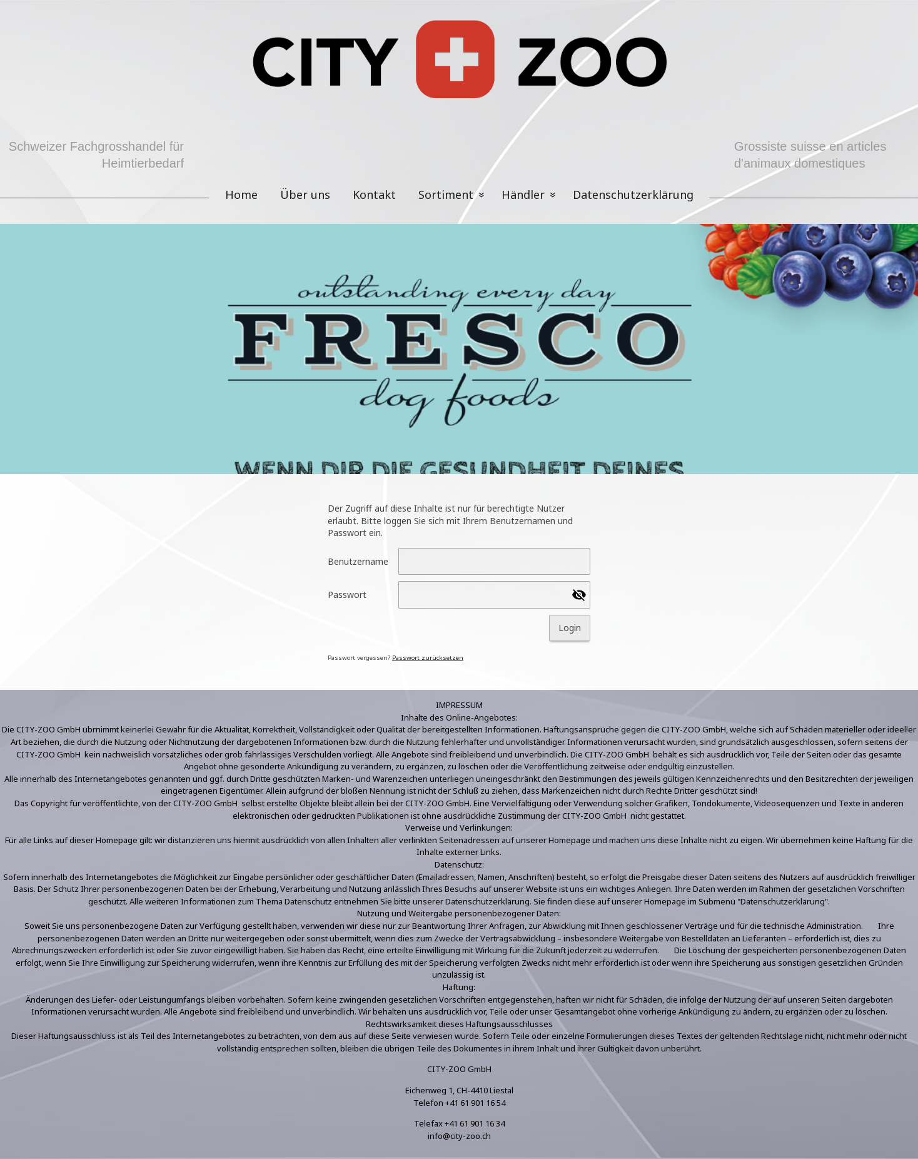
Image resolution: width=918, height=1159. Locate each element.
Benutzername (358, 561)
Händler (523, 194)
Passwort (347, 594)
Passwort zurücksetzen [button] (427, 658)
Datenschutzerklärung (633, 194)
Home (241, 194)
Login (569, 628)
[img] (459, 62)
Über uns (305, 194)
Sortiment (445, 194)
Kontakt (374, 194)
